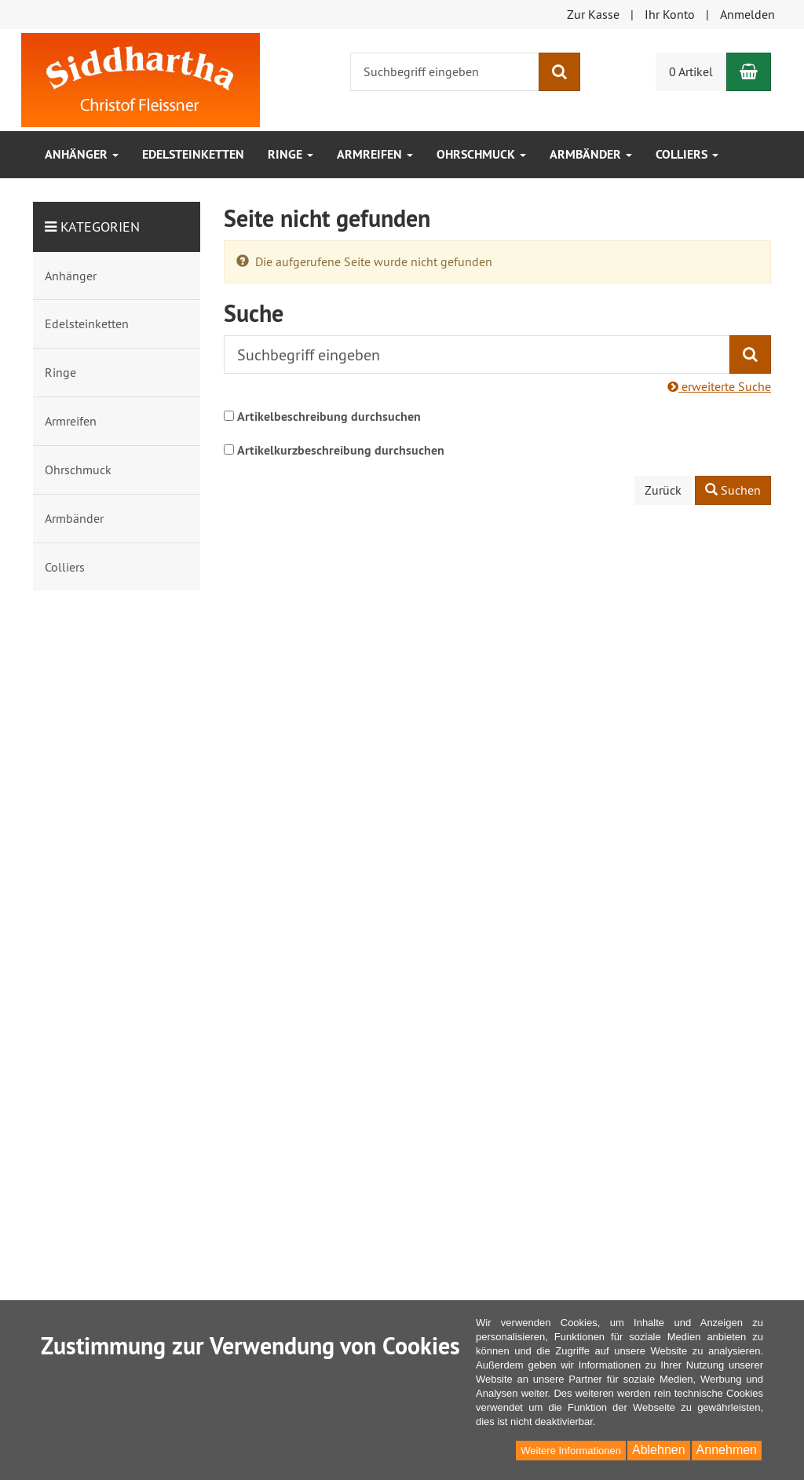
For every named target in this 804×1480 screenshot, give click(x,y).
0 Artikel (691, 71)
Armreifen (375, 154)
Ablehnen (658, 1449)
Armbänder (591, 154)
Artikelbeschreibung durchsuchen (329, 416)
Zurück (663, 490)
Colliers (687, 154)
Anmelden (747, 14)
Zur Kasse (593, 14)
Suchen (733, 490)
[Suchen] (559, 72)
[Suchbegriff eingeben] (444, 72)
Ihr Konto (670, 14)
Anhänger (82, 154)
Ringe (290, 154)
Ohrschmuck (481, 154)
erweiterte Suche (719, 386)
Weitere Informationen (571, 1450)
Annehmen (726, 1449)
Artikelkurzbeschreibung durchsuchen (340, 450)
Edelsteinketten (193, 154)
